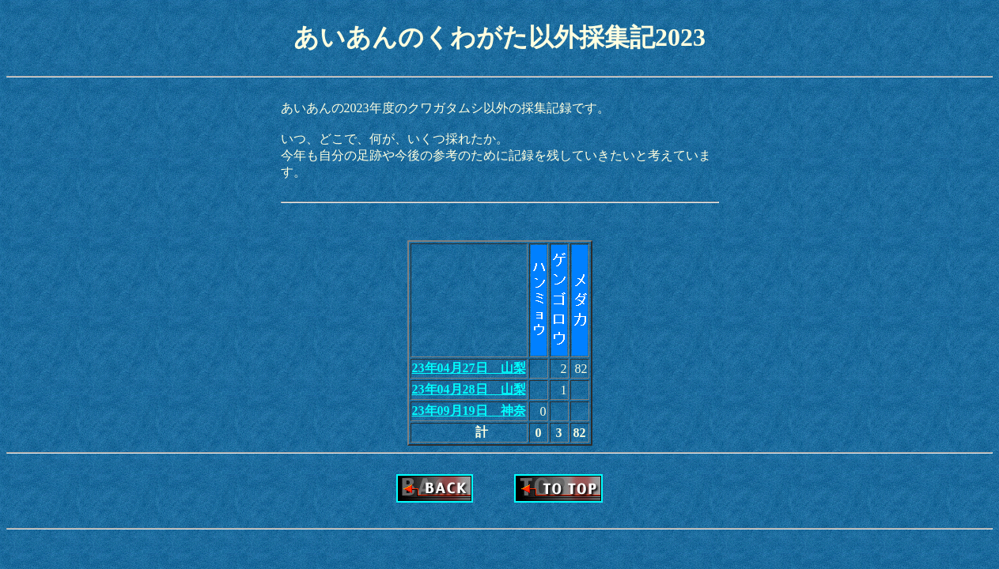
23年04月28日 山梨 (469, 389)
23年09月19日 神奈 (469, 410)
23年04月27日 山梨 (469, 368)
